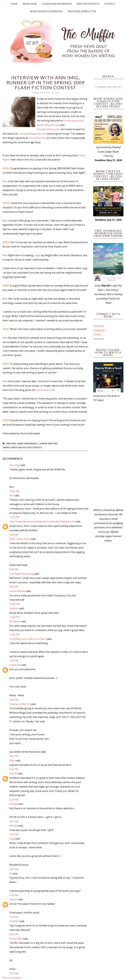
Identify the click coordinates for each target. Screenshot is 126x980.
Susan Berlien (17, 591)
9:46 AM (13, 569)
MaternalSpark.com (48, 125)
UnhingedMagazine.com (32, 133)
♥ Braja (13, 804)
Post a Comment (12, 977)
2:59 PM (13, 699)
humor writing (48, 443)
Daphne (13, 608)
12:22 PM (14, 517)
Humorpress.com (73, 120)
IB (10, 873)
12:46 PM (14, 634)
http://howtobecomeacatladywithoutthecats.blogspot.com (42, 521)
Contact (109, 3)
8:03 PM (13, 934)
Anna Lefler (15, 938)
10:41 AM (14, 491)
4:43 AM (13, 869)
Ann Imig (11, 443)
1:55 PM (13, 917)
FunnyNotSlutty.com (48, 129)
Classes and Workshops (57, 3)
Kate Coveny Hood (19, 539)
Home (14, 3)
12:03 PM (14, 604)
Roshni (13, 899)
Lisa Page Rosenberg (21, 573)
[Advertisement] (108, 455)
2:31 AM (13, 821)
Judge (37, 255)
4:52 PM (13, 756)
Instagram (99, 330)
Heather (14, 921)
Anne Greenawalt (27, 443)
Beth (12, 760)
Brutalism (14, 621)
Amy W (13, 773)
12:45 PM (14, 617)
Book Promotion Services (46, 11)
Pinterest (98, 338)
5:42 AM (13, 895)
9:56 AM (13, 586)
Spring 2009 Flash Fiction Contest (22, 447)
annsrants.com (36, 138)
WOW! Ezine (30, 3)
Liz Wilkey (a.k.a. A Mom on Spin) (27, 639)
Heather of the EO (19, 704)
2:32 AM (13, 834)
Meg (12, 838)
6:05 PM (13, 769)
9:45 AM (13, 534)
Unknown (14, 665)
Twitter (97, 334)
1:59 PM (13, 660)
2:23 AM (13, 799)
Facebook (98, 326)
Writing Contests (88, 3)
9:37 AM (13, 973)
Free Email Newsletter (81, 11)
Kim (11, 495)
